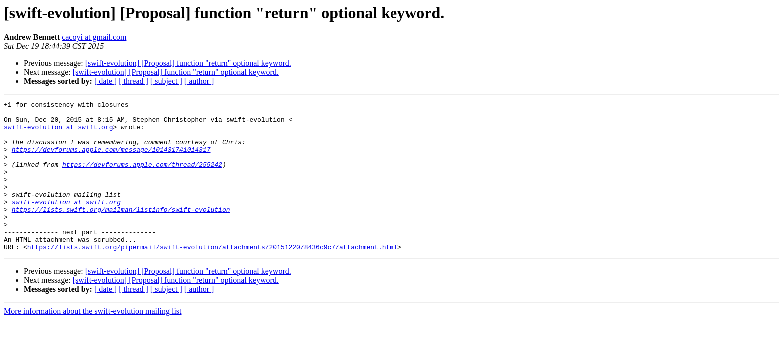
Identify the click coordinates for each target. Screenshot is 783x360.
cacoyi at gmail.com (94, 37)
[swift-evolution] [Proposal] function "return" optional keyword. (188, 63)
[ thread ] (133, 81)
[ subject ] (166, 81)
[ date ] (105, 81)
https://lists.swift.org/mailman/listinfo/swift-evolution (121, 232)
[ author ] (199, 81)
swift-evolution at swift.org (58, 133)
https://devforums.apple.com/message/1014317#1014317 (111, 160)
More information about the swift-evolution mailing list (93, 341)
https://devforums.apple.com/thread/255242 (142, 178)
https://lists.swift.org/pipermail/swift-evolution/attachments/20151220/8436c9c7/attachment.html (212, 277)
